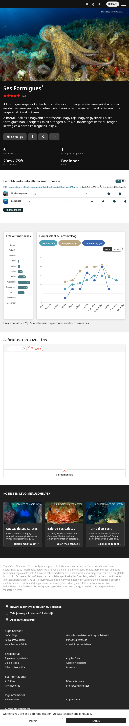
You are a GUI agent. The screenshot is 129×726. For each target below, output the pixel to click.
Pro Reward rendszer (77, 685)
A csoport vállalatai (17, 709)
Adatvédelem (12, 699)
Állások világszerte (20, 620)
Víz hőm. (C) (48, 243)
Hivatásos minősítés (16, 644)
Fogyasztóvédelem (15, 639)
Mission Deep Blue (15, 667)
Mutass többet (13, 210)
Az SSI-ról (10, 681)
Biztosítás (71, 667)
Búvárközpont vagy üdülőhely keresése (34, 607)
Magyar (33, 720)
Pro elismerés (12, 685)
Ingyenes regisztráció (17, 658)
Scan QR (15, 137)
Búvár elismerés (75, 681)
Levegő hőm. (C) (69, 243)
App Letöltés (73, 658)
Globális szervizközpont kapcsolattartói (87, 635)
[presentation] (15, 349)
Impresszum (73, 699)
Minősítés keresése (76, 639)
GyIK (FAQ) (11, 635)
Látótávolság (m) (93, 243)
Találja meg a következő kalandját (30, 613)
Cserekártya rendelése (78, 644)
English (96, 720)
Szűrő (36, 348)
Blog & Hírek (12, 662)
